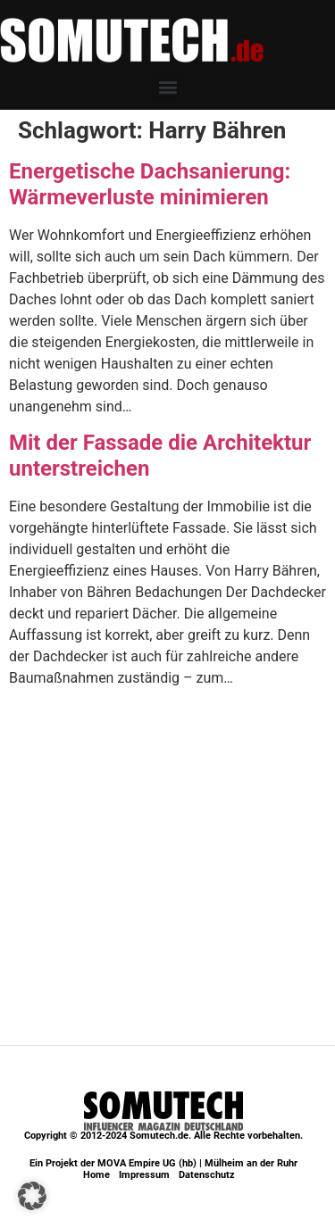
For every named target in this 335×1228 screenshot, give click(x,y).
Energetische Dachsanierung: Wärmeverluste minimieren (149, 184)
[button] (167, 86)
